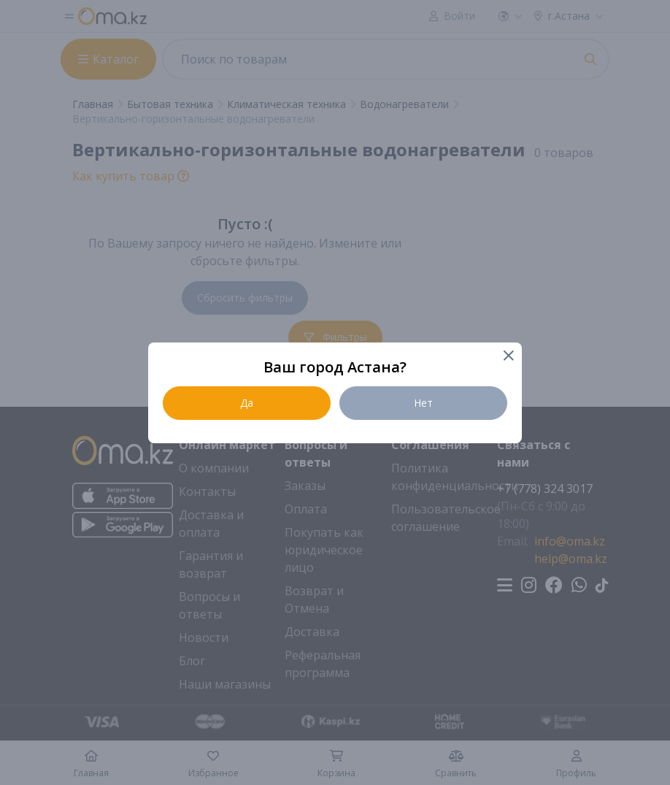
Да (246, 403)
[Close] (507, 357)
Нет (423, 403)
